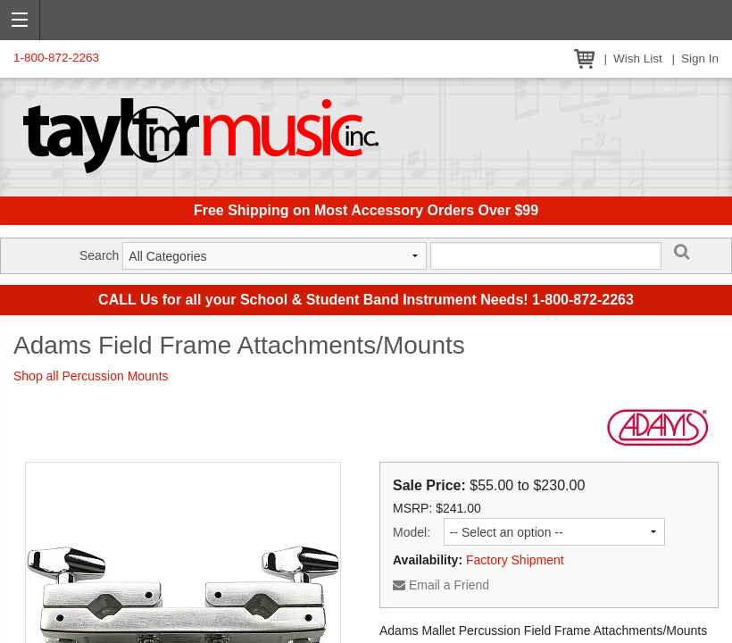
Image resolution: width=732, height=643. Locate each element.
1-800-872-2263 (56, 57)
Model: (411, 532)
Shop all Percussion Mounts (91, 376)
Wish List (637, 58)
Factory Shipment (515, 560)
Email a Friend (441, 585)
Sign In (700, 58)
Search (99, 255)
